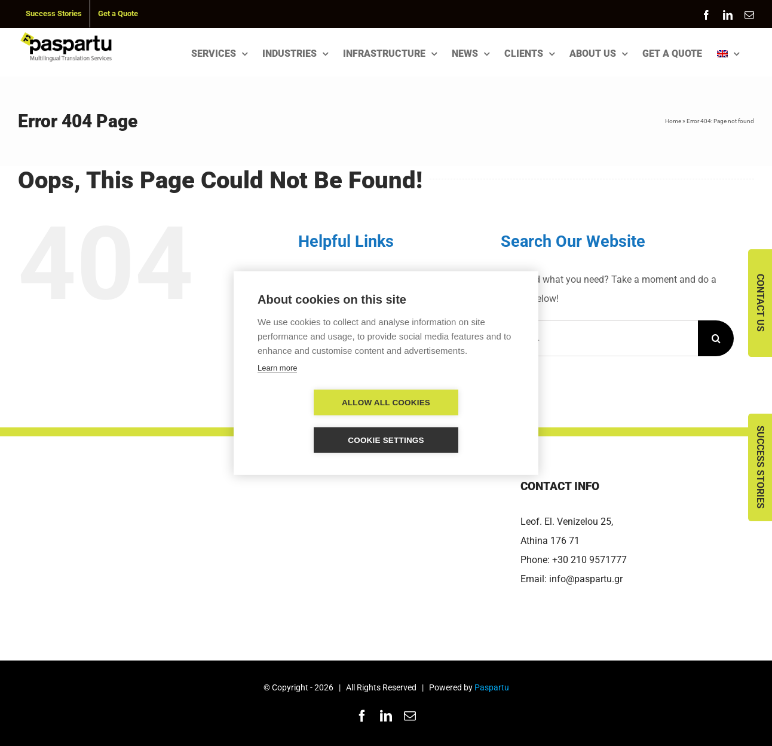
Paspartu (491, 687)
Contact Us (760, 303)
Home (673, 121)
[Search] (716, 338)
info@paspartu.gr (586, 579)
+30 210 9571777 (589, 559)
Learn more (277, 386)
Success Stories (760, 467)
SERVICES (337, 279)
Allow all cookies (317, 421)
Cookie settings (454, 421)
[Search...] (600, 338)
